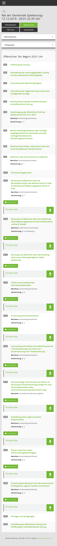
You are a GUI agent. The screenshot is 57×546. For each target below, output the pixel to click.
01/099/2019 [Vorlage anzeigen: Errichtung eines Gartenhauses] (11, 329)
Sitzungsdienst (44, 538)
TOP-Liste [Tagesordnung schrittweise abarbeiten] (10, 30)
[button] (50, 210)
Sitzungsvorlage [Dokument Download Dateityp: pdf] (12, 209)
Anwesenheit (29, 30)
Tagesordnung (28, 25)
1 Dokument (9, 45)
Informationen (10, 25)
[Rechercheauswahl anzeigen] (3, 11)
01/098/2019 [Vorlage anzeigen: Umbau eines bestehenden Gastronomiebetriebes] (11, 299)
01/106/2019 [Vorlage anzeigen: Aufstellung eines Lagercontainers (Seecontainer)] (11, 433)
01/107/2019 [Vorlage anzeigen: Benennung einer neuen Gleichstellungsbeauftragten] (11, 466)
